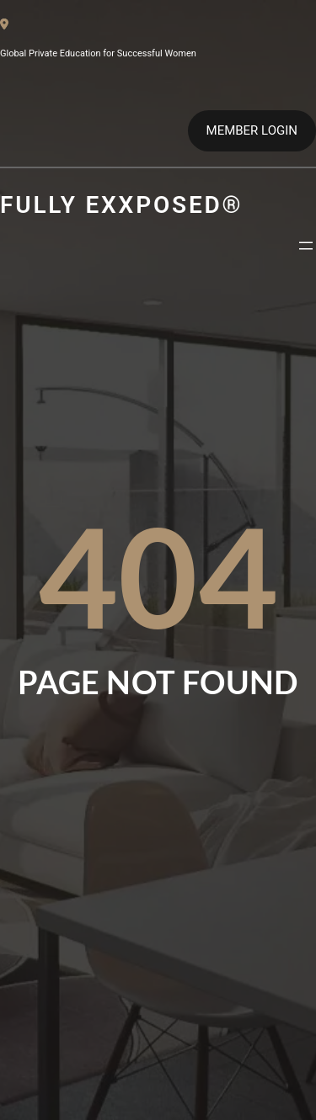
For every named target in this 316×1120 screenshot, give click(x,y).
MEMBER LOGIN (251, 130)
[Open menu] (306, 246)
